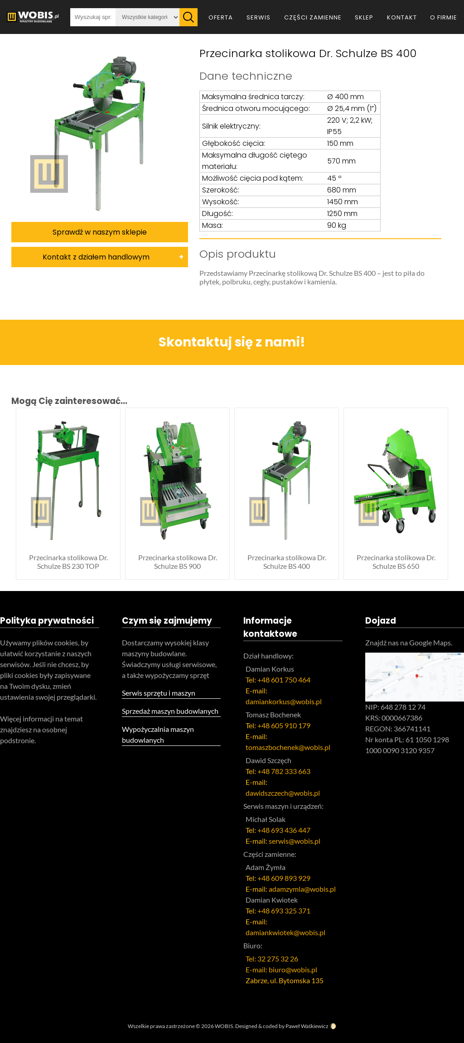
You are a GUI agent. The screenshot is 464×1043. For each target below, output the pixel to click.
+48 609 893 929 (283, 878)
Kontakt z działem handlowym (96, 257)
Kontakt (402, 17)
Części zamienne (313, 17)
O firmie (443, 17)
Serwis (258, 17)
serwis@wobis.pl (294, 840)
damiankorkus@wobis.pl (284, 701)
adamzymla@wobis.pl (302, 888)
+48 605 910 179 (283, 725)
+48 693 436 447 (283, 830)
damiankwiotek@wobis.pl (285, 932)
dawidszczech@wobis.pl (283, 792)
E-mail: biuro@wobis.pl (281, 969)
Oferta (220, 17)
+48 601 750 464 (283, 679)
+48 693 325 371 (283, 910)
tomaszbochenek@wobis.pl (288, 747)
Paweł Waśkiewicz (307, 1026)
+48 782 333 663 (283, 771)
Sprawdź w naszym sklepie (100, 232)
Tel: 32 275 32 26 (272, 958)
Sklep (364, 17)
